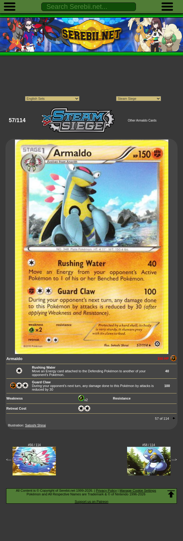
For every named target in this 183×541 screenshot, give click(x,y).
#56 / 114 (34, 445)
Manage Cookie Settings (137, 490)
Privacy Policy (106, 490)
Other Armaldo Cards (142, 120)
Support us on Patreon (91, 501)
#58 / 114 (148, 445)
